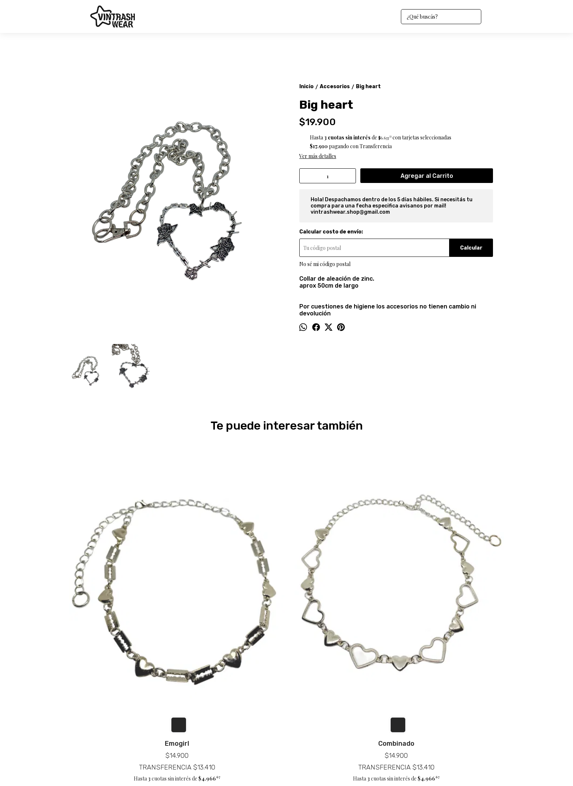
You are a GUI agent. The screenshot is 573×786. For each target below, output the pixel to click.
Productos (79, 693)
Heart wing (451, 597)
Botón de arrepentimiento (290, 764)
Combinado (232, 597)
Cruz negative (341, 597)
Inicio (73, 684)
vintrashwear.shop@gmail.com (318, 686)
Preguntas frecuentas (92, 710)
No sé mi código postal (324, 264)
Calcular (471, 248)
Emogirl (122, 597)
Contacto (77, 702)
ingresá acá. (257, 764)
